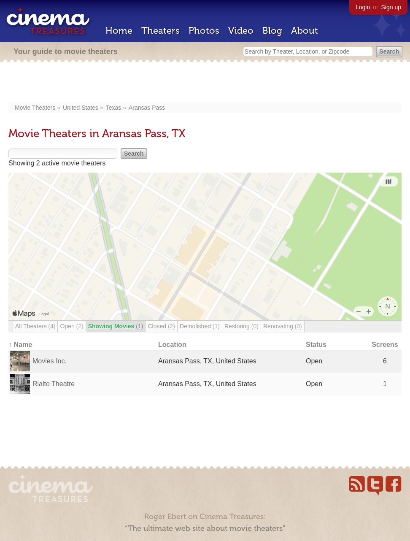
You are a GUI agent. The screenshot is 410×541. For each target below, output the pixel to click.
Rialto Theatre (53, 383)
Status (316, 344)
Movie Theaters (35, 107)
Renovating (282, 326)
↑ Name (20, 344)
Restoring (241, 326)
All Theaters (35, 326)
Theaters (160, 30)
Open (71, 326)
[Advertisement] (205, 83)
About (304, 30)
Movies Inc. (49, 361)
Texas (113, 107)
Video (241, 30)
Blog (272, 30)
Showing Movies (115, 326)
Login (363, 7)
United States (80, 107)
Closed (161, 326)
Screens (385, 344)
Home (118, 30)
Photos (204, 30)
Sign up (391, 7)
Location (172, 344)
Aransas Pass (147, 107)
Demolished (200, 326)
